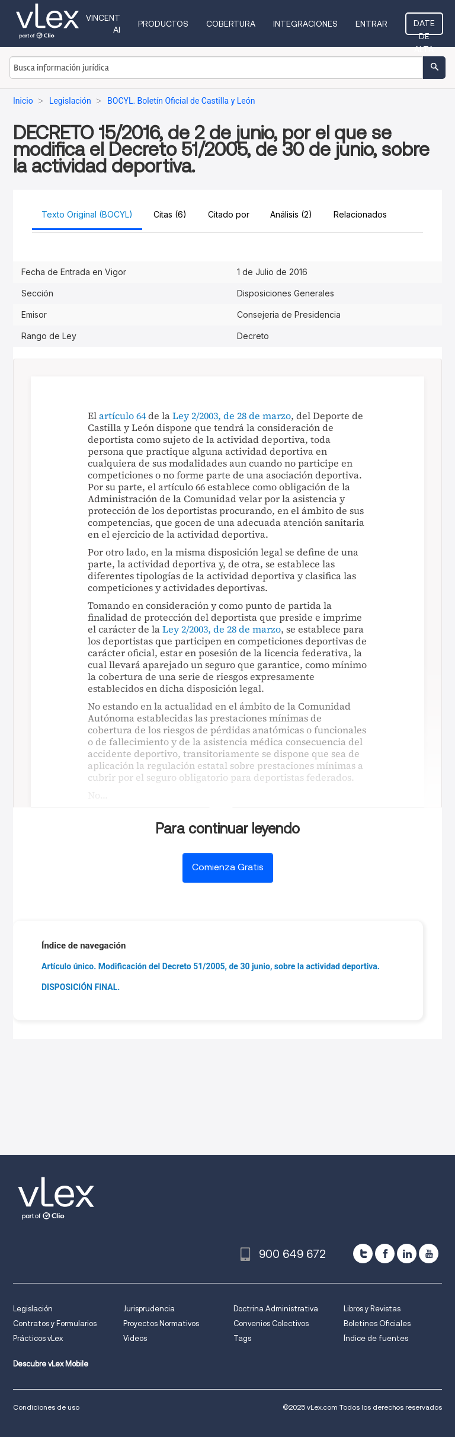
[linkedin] (406, 1253)
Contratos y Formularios (55, 1323)
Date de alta (424, 26)
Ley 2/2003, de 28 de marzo (231, 415)
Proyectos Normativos (161, 1323)
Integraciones (305, 23)
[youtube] (428, 1253)
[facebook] (385, 1253)
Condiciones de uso (46, 1407)
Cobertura (230, 23)
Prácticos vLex (38, 1338)
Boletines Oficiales (377, 1323)
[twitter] (363, 1253)
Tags (242, 1338)
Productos (163, 23)
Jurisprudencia (149, 1308)
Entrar (371, 23)
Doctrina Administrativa (275, 1308)
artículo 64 (122, 415)
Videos (135, 1338)
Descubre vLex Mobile (50, 1363)
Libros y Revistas (372, 1308)
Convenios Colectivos (271, 1323)
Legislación (33, 1308)
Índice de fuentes (376, 1338)
